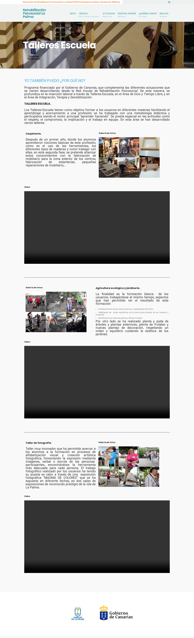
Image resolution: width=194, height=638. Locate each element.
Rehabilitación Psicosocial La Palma (34, 14)
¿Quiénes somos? (148, 14)
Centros (89, 14)
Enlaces (164, 14)
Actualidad (109, 14)
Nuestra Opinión (127, 14)
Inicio (73, 13)
